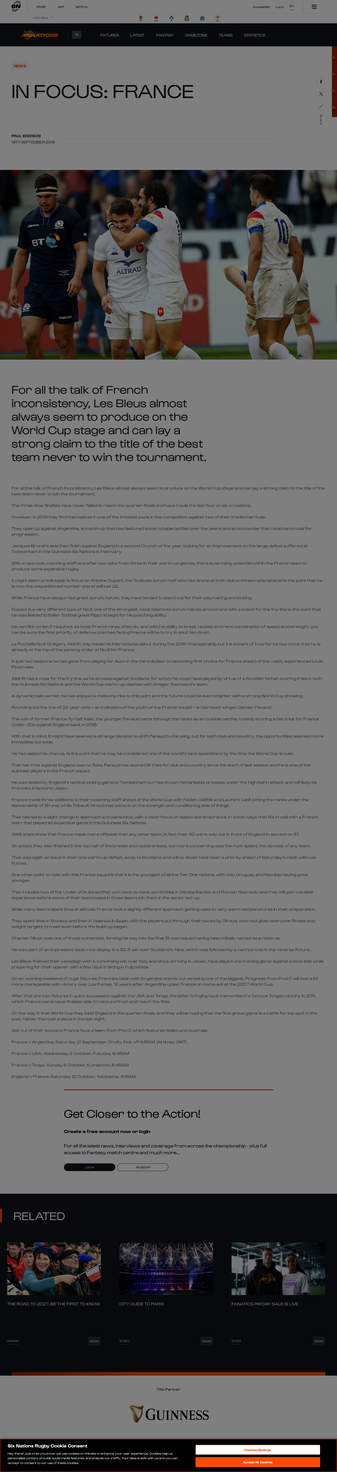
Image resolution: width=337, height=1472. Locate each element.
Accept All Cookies (258, 1462)
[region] (168, 1455)
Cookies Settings (257, 1450)
